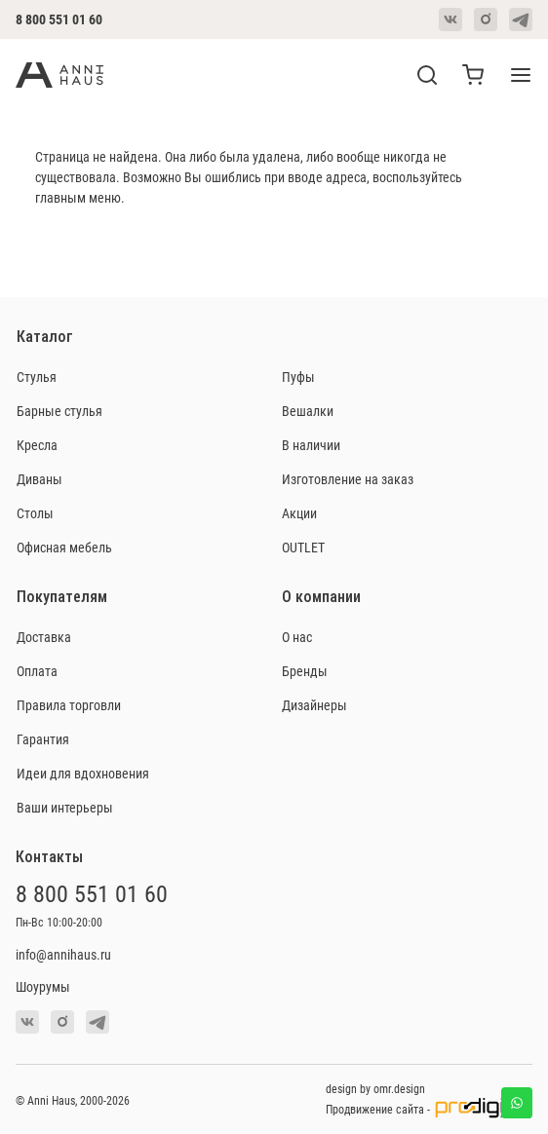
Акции (299, 513)
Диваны (39, 479)
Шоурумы (43, 986)
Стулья (37, 376)
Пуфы (298, 376)
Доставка (44, 636)
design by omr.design (375, 1088)
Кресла (37, 444)
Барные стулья (59, 410)
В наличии (311, 444)
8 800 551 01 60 (59, 19)
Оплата (37, 671)
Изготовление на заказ (347, 479)
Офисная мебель (64, 547)
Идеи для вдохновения (83, 773)
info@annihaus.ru (63, 954)
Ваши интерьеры (65, 807)
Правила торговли (69, 705)
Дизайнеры (314, 705)
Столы (35, 513)
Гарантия (43, 739)
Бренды (305, 671)
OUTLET (303, 547)
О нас (297, 636)
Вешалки (307, 410)
